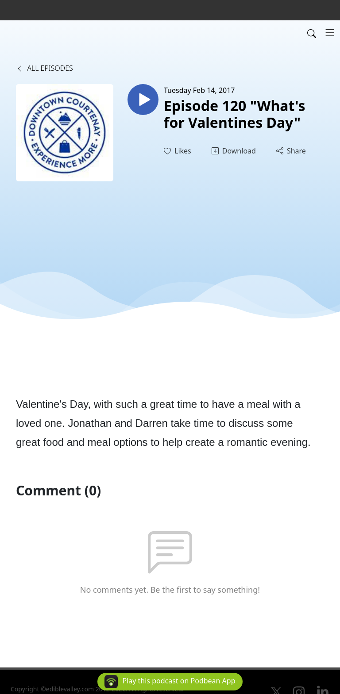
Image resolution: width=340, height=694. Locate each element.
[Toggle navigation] (330, 32)
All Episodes (44, 68)
